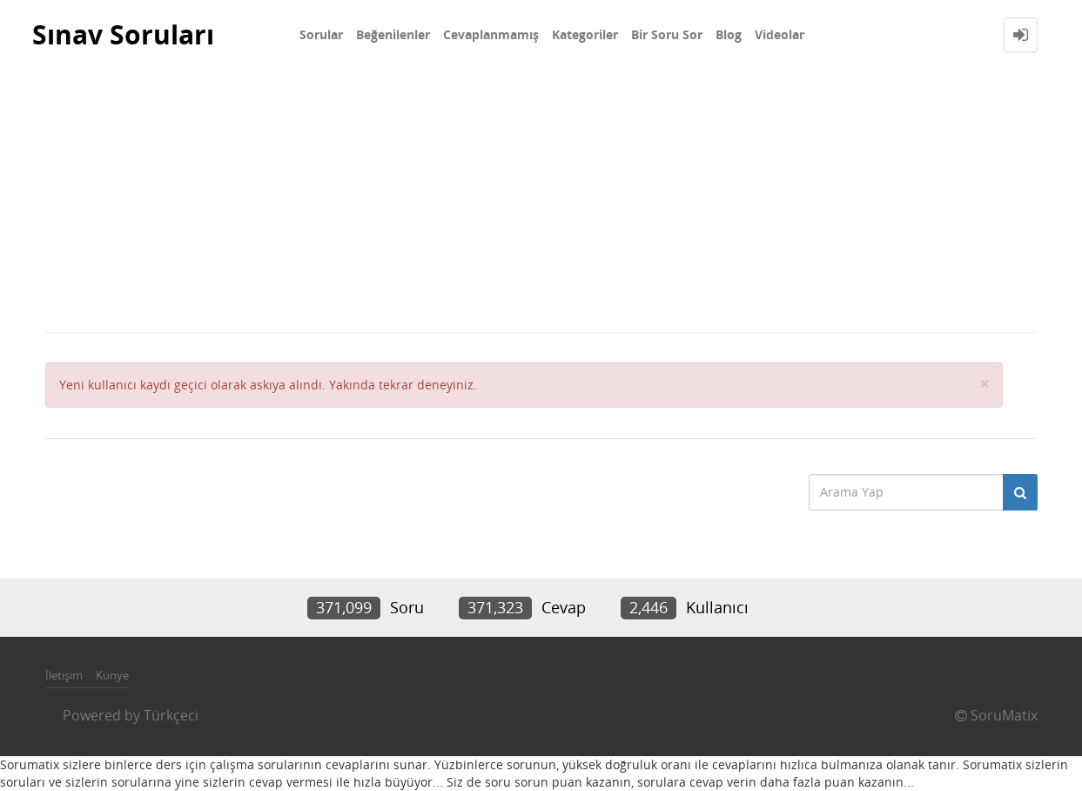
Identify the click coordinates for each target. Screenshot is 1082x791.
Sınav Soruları (123, 34)
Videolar (779, 34)
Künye (112, 675)
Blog (729, 34)
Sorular (321, 34)
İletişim (64, 675)
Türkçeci (171, 715)
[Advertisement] (541, 200)
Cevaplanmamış (491, 34)
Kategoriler (585, 34)
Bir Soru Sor (666, 34)
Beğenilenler (393, 34)
